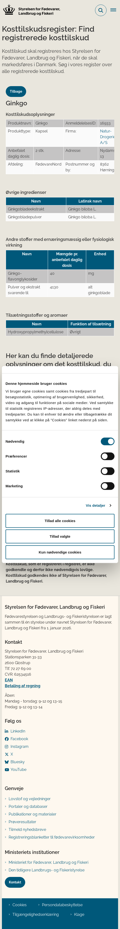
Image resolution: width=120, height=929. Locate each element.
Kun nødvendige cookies (60, 552)
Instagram (20, 746)
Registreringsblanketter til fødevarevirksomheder (52, 837)
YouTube (18, 769)
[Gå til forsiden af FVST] (30, 10)
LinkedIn (18, 731)
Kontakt (15, 882)
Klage (79, 914)
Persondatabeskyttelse (62, 905)
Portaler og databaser (28, 806)
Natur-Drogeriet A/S (108, 137)
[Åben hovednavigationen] (115, 10)
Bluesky (18, 762)
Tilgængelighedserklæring (35, 914)
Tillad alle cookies (60, 520)
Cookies (19, 905)
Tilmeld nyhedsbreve (27, 829)
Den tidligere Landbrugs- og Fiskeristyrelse (46, 870)
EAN (9, 680)
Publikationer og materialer (32, 814)
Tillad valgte (60, 536)
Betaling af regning (22, 686)
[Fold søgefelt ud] (101, 10)
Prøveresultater (22, 822)
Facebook (19, 739)
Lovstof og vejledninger (30, 799)
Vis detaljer (95, 505)
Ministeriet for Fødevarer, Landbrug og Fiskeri (48, 862)
